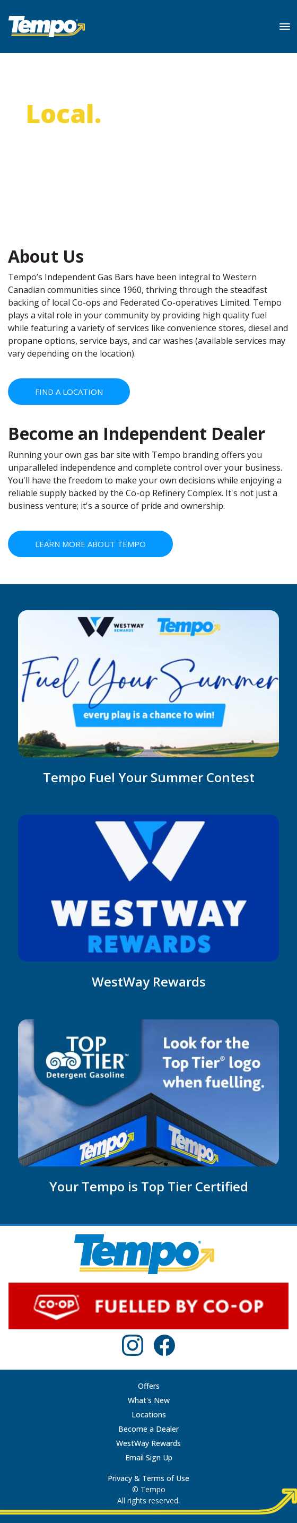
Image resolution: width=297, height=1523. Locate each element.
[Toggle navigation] (285, 27)
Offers (149, 1386)
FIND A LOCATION (69, 391)
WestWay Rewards (148, 1443)
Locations (149, 1414)
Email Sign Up (148, 1457)
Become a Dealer (148, 1429)
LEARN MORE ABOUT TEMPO (90, 544)
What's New (149, 1400)
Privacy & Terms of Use (148, 1478)
